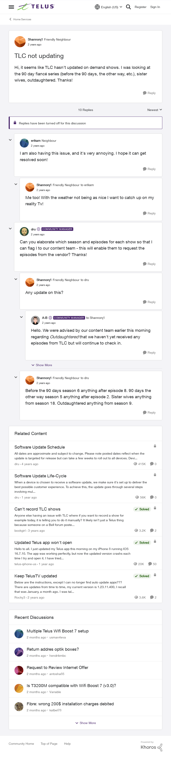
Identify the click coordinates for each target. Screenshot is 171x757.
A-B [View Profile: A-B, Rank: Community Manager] (44, 318)
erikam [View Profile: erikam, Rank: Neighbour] (36, 140)
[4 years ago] (29, 464)
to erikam (87, 185)
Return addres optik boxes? (53, 649)
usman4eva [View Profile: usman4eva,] (57, 637)
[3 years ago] (35, 530)
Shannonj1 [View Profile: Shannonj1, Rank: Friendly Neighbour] (35, 39)
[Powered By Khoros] (151, 746)
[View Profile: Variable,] (18, 688)
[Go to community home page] (36, 6)
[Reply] (149, 93)
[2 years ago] (35, 597)
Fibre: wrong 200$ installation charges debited (70, 703)
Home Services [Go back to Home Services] (20, 19)
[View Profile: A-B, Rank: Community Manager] (35, 320)
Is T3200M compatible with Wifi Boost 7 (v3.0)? (71, 685)
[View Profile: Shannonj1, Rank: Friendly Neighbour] (20, 41)
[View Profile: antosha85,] (18, 670)
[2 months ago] (36, 637)
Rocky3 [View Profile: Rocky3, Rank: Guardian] (19, 597)
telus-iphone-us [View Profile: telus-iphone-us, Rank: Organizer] (25, 564)
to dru (85, 280)
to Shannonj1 (95, 318)
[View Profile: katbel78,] (18, 706)
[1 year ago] (28, 497)
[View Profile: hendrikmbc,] (18, 652)
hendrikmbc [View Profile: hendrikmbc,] (57, 655)
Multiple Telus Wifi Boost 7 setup (58, 630)
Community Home (21, 743)
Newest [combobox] (154, 110)
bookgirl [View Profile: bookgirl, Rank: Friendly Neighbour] (20, 530)
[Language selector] (108, 6)
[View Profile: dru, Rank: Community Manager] (24, 231)
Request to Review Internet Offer (57, 667)
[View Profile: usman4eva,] (18, 633)
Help (67, 743)
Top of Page (49, 743)
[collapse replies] (10, 140)
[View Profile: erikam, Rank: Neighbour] (24, 143)
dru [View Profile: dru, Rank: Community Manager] (33, 229)
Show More (41, 365)
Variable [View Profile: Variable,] (55, 692)
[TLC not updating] (38, 146)
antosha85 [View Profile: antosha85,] (56, 673)
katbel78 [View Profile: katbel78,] (55, 710)
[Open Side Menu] (11, 7)
